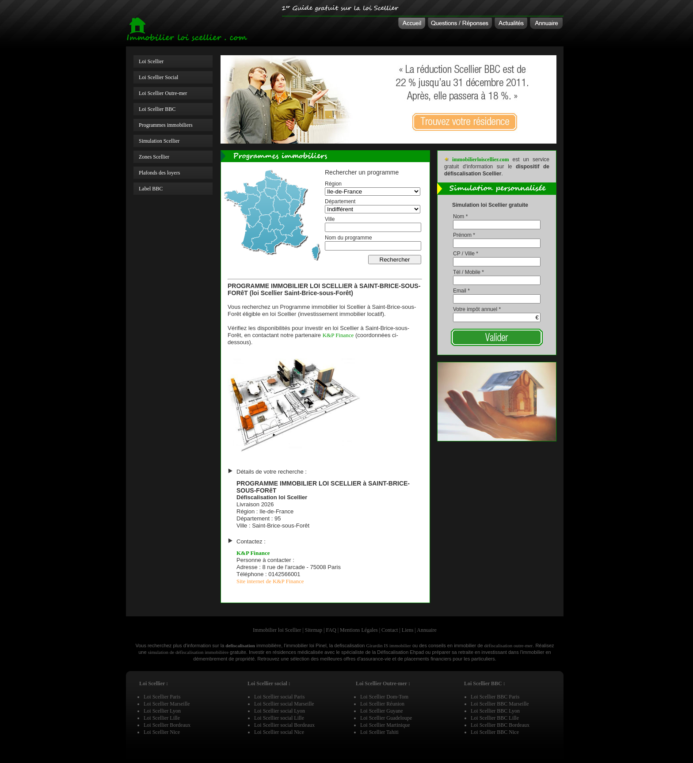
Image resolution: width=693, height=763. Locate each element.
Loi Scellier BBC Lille (495, 718)
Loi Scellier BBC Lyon (495, 711)
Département (340, 201)
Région (333, 184)
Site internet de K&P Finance (270, 581)
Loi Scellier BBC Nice (495, 732)
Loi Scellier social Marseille (284, 704)
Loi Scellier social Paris (279, 697)
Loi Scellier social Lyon (279, 711)
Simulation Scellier (159, 141)
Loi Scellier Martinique (385, 725)
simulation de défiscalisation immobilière (188, 652)
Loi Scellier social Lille (279, 718)
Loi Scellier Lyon (162, 711)
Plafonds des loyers (159, 173)
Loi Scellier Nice (162, 732)
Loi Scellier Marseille (167, 704)
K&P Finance (338, 335)
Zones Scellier (154, 157)
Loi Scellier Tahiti (379, 732)
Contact (389, 630)
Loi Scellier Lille (162, 718)
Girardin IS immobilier (388, 645)
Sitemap (313, 630)
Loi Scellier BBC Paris (495, 697)
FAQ (331, 630)
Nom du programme (348, 238)
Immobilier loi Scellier (277, 630)
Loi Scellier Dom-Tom (384, 697)
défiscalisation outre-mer (508, 645)
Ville (330, 219)
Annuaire (427, 630)
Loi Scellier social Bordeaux (284, 725)
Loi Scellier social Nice (279, 732)
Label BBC (151, 189)
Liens (408, 630)
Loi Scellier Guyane (381, 711)
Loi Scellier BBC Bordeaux (500, 725)
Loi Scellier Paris (162, 697)
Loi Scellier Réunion (382, 704)
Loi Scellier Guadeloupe (386, 718)
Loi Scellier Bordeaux (167, 725)
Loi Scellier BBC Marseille (500, 704)
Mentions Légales (359, 630)
